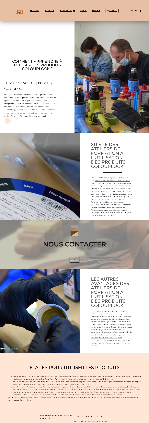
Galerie (96, 10)
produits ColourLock (119, 178)
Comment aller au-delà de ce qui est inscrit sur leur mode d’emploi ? (29, 113)
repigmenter (125, 194)
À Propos (49, 10)
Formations (67, 10)
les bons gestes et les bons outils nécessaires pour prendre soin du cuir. (111, 343)
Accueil (34, 10)
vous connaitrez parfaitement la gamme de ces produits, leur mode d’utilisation (110, 337)
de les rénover (106, 194)
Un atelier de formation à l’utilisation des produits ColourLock (107, 202)
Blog (83, 10)
